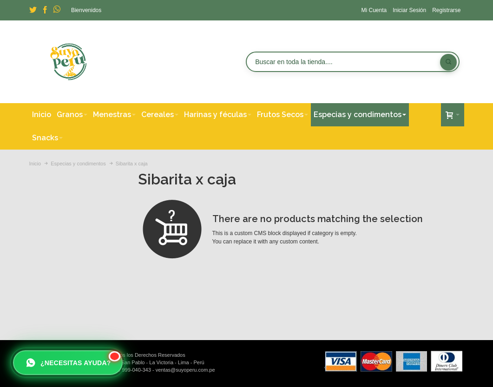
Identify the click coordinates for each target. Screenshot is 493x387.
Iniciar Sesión (409, 10)
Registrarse (446, 10)
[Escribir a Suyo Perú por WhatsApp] (68, 362)
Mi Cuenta (374, 10)
